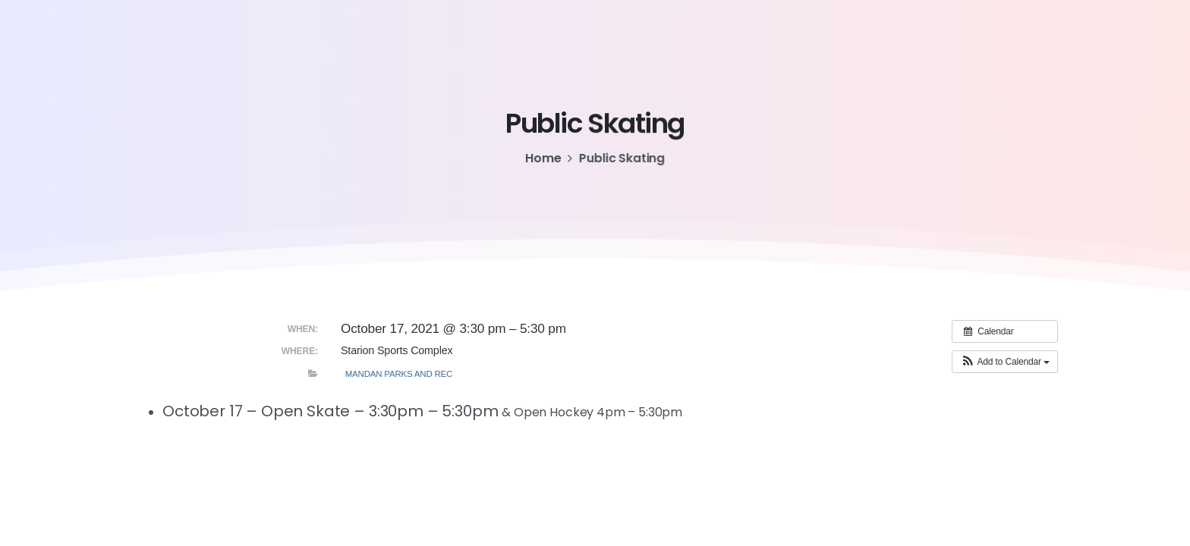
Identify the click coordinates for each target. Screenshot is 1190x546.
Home (542, 158)
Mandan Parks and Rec (399, 373)
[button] (1004, 361)
